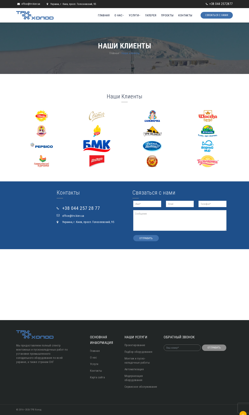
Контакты (185, 15)
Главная (104, 15)
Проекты (167, 15)
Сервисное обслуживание (140, 386)
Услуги (134, 15)
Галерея (150, 15)
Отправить (146, 238)
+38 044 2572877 (221, 4)
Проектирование (134, 345)
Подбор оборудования (138, 351)
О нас (118, 15)
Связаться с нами (216, 15)
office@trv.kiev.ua (30, 3)
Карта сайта (97, 377)
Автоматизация (134, 369)
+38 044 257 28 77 (81, 208)
